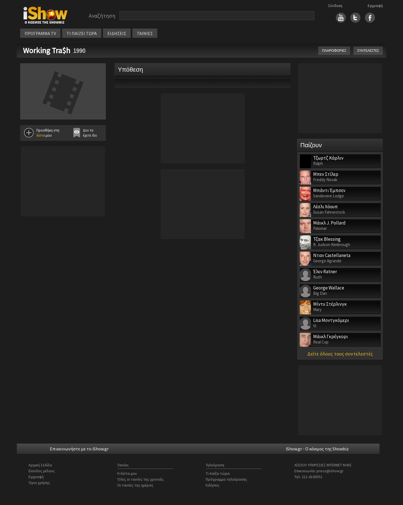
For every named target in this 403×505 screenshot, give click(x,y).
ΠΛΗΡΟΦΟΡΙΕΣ (334, 50)
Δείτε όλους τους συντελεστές (340, 353)
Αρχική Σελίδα (40, 464)
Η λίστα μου (127, 473)
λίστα (40, 135)
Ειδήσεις (212, 485)
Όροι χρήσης (39, 482)
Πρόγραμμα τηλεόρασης (226, 479)
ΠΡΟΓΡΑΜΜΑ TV (40, 33)
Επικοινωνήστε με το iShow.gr (79, 449)
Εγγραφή (375, 5)
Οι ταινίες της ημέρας (135, 485)
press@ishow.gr (330, 470)
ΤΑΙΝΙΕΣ (145, 33)
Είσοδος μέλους (42, 470)
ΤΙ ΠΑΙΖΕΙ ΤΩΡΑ (82, 33)
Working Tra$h (46, 50)
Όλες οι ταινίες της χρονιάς (140, 479)
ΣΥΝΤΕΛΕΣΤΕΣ (368, 50)
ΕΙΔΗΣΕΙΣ (116, 33)
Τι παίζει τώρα (218, 473)
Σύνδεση (335, 5)
